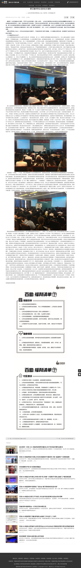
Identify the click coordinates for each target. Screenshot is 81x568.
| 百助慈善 (42, 558)
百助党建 (31, 5)
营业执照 (33, 564)
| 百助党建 (48, 558)
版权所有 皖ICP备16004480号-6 (24, 566)
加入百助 (38, 5)
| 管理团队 (60, 558)
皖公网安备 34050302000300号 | (22, 564)
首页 (24, 2)
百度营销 (44, 2)
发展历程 (30, 2)
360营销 (50, 2)
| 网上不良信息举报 (61, 564)
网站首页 (15, 558)
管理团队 (45, 5)
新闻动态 (37, 2)
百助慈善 (57, 2)
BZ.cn (52, 566)
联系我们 (52, 5)
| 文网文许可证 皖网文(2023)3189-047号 (46, 564)
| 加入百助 (54, 558)
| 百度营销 (31, 558)
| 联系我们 (65, 558)
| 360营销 (37, 558)
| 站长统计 (34, 566)
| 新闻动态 (26, 558)
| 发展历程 (20, 558)
